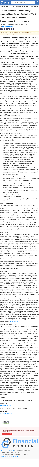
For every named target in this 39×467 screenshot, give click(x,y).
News (7, 6)
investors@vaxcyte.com (6, 413)
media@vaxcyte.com (5, 405)
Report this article (7, 433)
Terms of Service (15, 456)
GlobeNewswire (7, 27)
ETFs (12, 6)
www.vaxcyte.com (13, 321)
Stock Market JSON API (7, 450)
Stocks (3, 6)
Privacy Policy (5, 456)
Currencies (25, 6)
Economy (18, 6)
